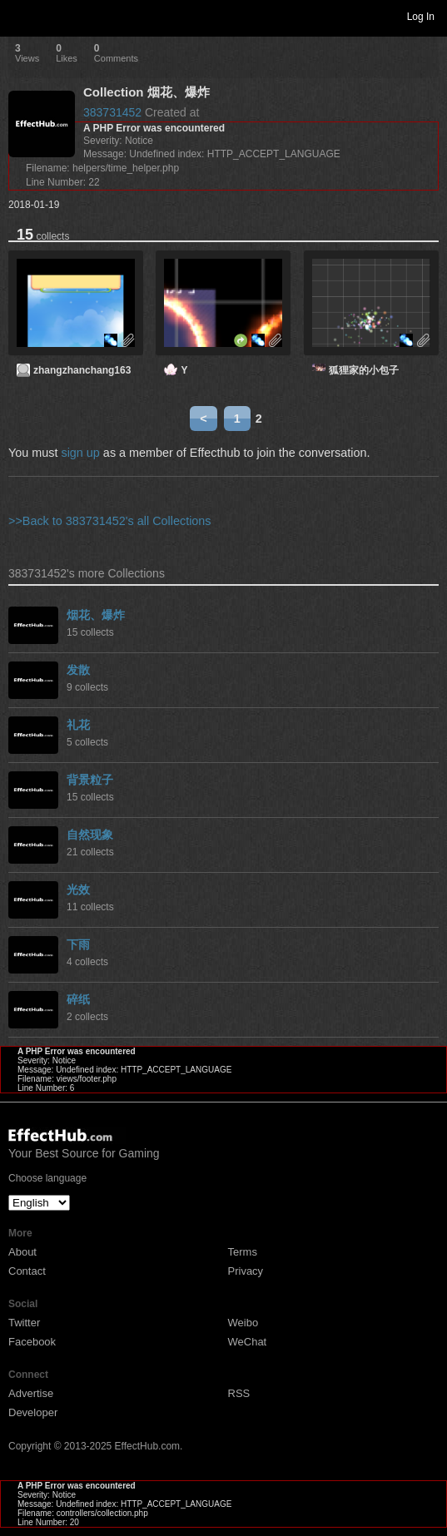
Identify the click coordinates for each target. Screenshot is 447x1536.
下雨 (78, 944)
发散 (78, 669)
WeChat (247, 1341)
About (22, 1252)
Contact (27, 1271)
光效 (78, 889)
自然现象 (90, 834)
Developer (32, 1412)
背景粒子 (90, 779)
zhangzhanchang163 (82, 370)
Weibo (243, 1322)
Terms (242, 1252)
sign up (80, 452)
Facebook (32, 1341)
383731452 (112, 112)
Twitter (24, 1322)
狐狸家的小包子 (364, 370)
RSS (239, 1393)
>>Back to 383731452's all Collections (109, 521)
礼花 (78, 724)
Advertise (30, 1393)
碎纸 (78, 999)
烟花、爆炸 (96, 615)
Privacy (246, 1271)
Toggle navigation (20, 16)
